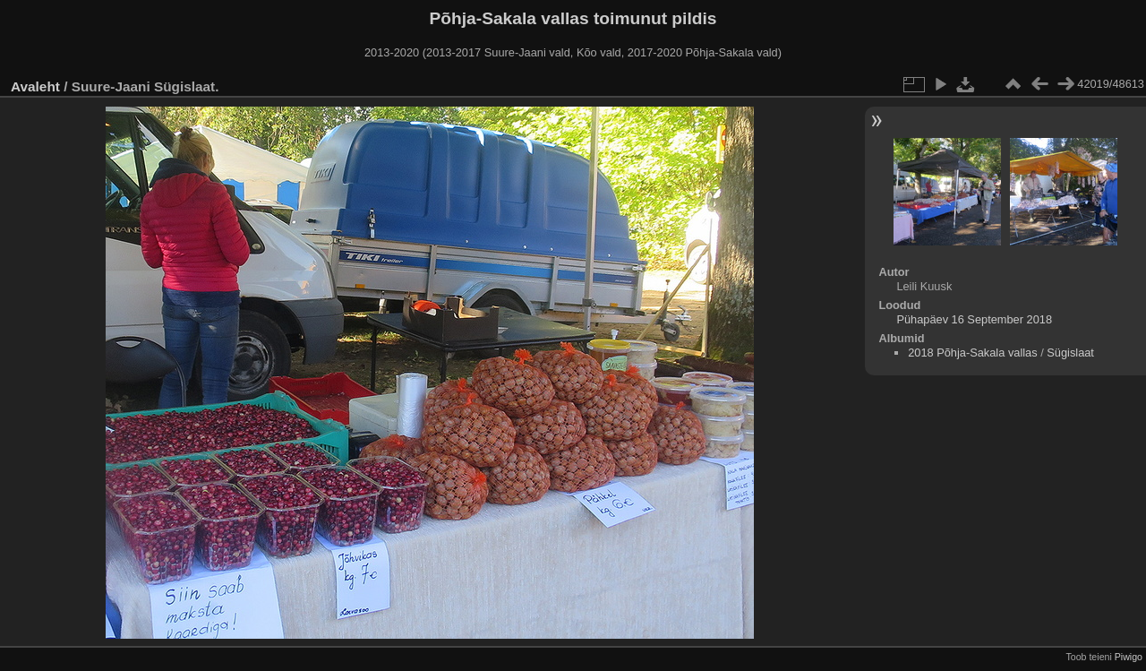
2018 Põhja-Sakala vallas (972, 352)
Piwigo (1128, 656)
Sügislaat (1070, 352)
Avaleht (35, 86)
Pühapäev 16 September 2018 (974, 319)
